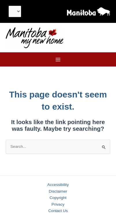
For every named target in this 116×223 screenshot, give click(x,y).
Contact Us (58, 211)
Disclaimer (58, 191)
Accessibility (58, 185)
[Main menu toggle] (58, 59)
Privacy (58, 204)
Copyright (58, 198)
